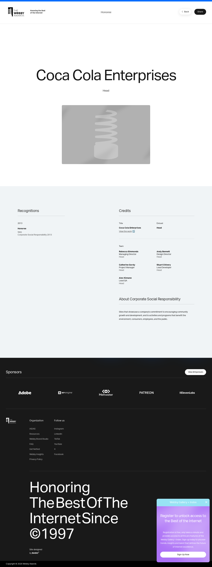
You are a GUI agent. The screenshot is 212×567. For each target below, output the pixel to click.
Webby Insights (36, 454)
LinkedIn (58, 434)
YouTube (58, 444)
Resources (34, 434)
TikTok (57, 439)
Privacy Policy (35, 459)
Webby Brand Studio (38, 439)
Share (200, 12)
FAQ (31, 444)
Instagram (59, 429)
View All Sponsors (195, 372)
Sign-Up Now (183, 555)
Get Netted (34, 449)
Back (185, 11)
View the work (125, 231)
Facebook (58, 454)
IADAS (32, 429)
